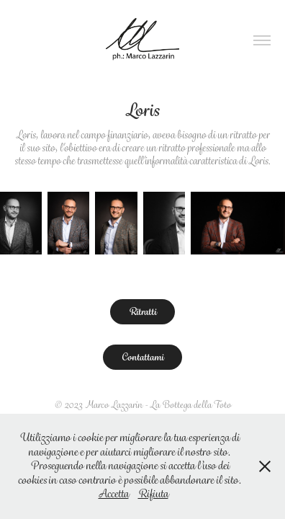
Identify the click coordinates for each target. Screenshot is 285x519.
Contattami (142, 357)
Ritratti (142, 311)
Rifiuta (153, 494)
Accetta (114, 494)
